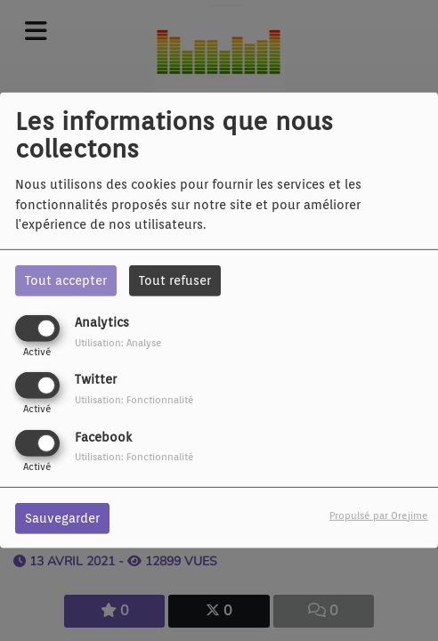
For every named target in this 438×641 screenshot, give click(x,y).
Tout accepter (66, 280)
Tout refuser (175, 280)
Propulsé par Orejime (378, 514)
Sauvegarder (62, 517)
